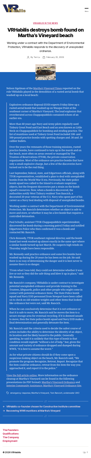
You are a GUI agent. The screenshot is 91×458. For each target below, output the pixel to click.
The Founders (10, 430)
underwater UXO (71, 393)
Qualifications (10, 433)
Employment (10, 441)
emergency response (20, 393)
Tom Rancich (56, 393)
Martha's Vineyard (40, 393)
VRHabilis (16, 452)
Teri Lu (37, 57)
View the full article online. (21, 375)
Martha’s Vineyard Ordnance (58, 382)
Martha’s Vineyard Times (47, 88)
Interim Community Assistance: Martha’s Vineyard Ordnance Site (43, 385)
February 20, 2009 (55, 57)
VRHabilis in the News (45, 23)
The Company (11, 437)
